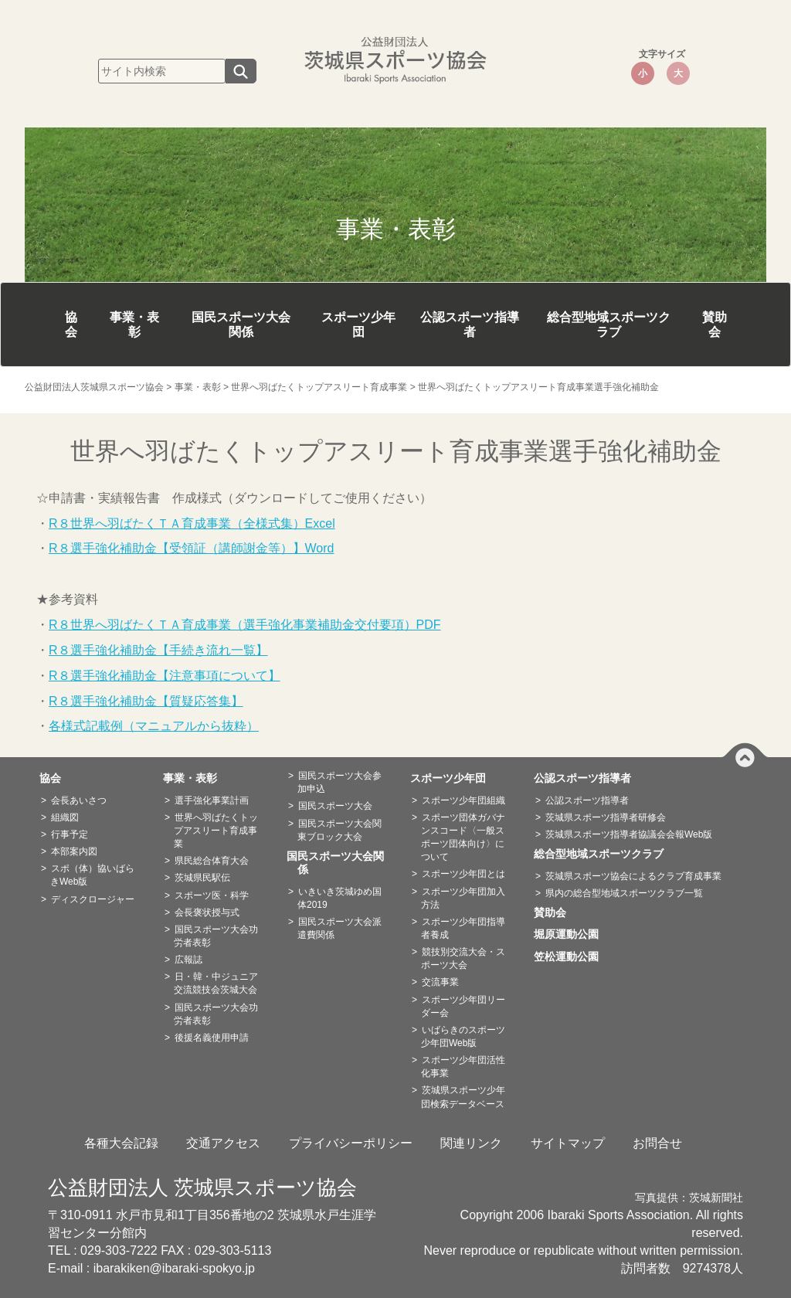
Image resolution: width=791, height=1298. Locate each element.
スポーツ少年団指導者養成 (463, 928)
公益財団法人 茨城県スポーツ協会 (202, 1187)
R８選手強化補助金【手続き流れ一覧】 (158, 650)
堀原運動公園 (572, 934)
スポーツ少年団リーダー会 (463, 1006)
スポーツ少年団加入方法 (463, 898)
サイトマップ (568, 1143)
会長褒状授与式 (207, 912)
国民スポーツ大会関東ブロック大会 (339, 830)
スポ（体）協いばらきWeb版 (92, 875)
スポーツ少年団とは (463, 873)
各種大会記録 (121, 1143)
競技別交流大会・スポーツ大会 (463, 958)
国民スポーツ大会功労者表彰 (216, 936)
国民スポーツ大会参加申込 (339, 782)
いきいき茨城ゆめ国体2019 (339, 898)
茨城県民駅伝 (202, 877)
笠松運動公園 (572, 956)
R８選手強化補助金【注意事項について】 (164, 675)
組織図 (65, 817)
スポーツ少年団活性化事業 (463, 1067)
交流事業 (440, 982)
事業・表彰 (134, 324)
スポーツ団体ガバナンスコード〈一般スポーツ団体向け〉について (463, 837)
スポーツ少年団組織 (463, 800)
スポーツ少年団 (358, 324)
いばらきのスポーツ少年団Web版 (463, 1036)
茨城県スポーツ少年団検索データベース (463, 1097)
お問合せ (657, 1143)
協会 (71, 324)
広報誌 (188, 959)
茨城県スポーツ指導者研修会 (605, 817)
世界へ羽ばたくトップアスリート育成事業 (216, 830)
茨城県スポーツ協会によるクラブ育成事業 (633, 876)
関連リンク (471, 1143)
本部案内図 (74, 851)
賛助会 (714, 324)
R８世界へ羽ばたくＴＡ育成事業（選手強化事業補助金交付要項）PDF (245, 624)
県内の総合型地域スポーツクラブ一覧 (624, 893)
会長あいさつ (79, 800)
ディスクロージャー (92, 899)
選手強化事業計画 (212, 800)
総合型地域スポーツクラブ (608, 324)
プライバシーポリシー (350, 1143)
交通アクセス (223, 1143)
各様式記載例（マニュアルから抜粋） (154, 725)
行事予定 (69, 834)
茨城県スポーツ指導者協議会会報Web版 (628, 834)
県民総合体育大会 (212, 860)
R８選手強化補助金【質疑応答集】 (146, 701)
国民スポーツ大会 (335, 805)
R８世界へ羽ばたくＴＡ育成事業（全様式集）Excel (192, 523)
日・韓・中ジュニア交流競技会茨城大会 (216, 983)
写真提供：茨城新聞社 (689, 1198)
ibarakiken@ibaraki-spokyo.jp (174, 1268)
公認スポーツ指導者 (469, 324)
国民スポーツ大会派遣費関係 (339, 928)
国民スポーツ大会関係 (241, 324)
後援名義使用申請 (212, 1037)
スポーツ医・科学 (212, 895)
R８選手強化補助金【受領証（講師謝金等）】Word (191, 548)
